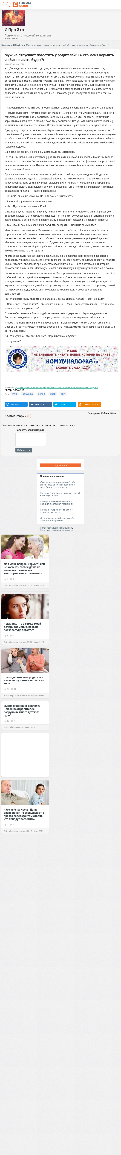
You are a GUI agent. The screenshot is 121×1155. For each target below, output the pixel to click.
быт (63, 393)
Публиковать (23, 450)
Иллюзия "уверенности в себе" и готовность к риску (56, 511)
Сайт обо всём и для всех (15, 585)
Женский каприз (11, 727)
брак (52, 393)
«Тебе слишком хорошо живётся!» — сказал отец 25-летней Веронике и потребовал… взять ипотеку (58, 485)
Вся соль (5, 45)
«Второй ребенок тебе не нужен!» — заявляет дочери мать (58, 519)
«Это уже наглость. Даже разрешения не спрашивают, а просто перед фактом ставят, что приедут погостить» (24, 814)
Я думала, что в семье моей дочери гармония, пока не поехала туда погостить (22, 626)
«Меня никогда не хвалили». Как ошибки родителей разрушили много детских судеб (22, 710)
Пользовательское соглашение (56, 527)
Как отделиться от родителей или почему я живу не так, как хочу (24, 680)
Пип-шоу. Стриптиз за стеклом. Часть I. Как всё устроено (60, 494)
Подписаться (60, 465)
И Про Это (14, 29)
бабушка (28, 393)
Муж (14, 393)
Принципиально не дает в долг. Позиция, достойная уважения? (56, 502)
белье (41, 393)
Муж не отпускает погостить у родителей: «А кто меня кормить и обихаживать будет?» (67, 45)
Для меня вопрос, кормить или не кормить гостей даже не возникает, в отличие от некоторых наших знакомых (24, 568)
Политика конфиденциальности (56, 530)
